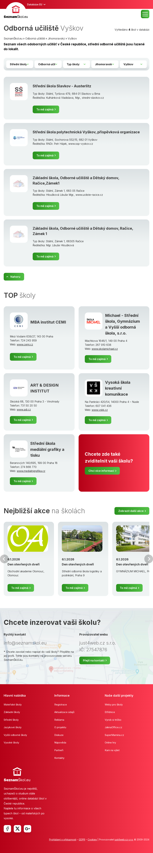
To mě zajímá (44, 109)
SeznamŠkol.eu (13, 38)
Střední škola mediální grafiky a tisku (47, 449)
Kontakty (59, 757)
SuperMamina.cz (114, 735)
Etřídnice (110, 712)
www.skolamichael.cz (105, 348)
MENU (145, 14)
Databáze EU (34, 4)
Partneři (58, 750)
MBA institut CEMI (48, 322)
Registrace (60, 704)
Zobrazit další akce (131, 511)
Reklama (59, 719)
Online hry (110, 742)
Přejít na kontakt (93, 660)
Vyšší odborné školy (15, 735)
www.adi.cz (24, 409)
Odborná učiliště (35, 38)
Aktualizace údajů (64, 712)
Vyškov (72, 38)
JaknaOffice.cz (113, 727)
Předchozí (4, 559)
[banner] (16, 10)
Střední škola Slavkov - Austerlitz (62, 86)
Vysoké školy (11, 742)
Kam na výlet (112, 750)
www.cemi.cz (25, 344)
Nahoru (15, 276)
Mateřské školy (13, 704)
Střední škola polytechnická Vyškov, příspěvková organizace (86, 132)
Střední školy (11, 719)
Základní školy (12, 712)
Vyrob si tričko (113, 719)
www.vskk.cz (100, 410)
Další (148, 559)
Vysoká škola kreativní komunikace (117, 388)
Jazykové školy (12, 727)
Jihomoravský (56, 38)
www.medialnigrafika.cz (31, 471)
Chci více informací (101, 470)
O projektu (60, 727)
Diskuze (59, 735)
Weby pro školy (114, 704)
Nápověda (60, 742)
